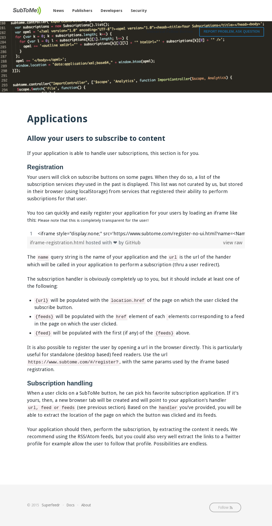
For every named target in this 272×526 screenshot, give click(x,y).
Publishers (82, 10)
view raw (232, 242)
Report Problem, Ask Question (232, 31)
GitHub (133, 242)
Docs (70, 505)
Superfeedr (51, 505)
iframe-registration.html (58, 242)
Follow (225, 507)
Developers (111, 10)
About (86, 505)
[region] (136, 234)
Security (139, 10)
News (58, 10)
